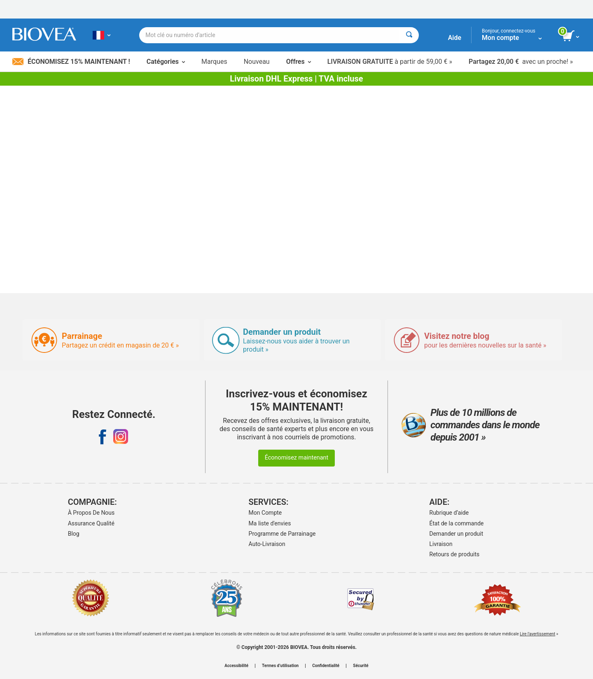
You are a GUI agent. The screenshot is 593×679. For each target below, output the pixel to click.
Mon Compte (265, 512)
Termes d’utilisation (280, 666)
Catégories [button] (166, 61)
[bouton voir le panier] (571, 36)
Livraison (441, 544)
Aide (454, 38)
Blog (73, 533)
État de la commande (457, 523)
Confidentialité (325, 666)
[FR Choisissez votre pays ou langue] (101, 35)
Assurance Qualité (91, 523)
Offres (298, 61)
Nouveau (257, 61)
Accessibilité (236, 666)
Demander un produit (456, 533)
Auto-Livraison (267, 544)
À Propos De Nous (91, 512)
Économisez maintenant (297, 457)
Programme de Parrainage (282, 533)
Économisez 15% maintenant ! (71, 61)
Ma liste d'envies (270, 523)
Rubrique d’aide (449, 512)
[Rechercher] (409, 35)
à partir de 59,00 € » (389, 61)
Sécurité (360, 666)
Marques (214, 61)
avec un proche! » (521, 61)
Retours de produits (455, 554)
